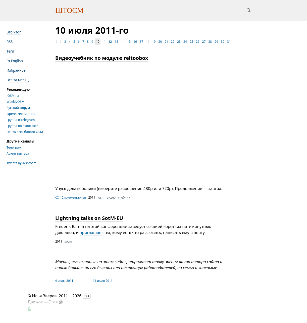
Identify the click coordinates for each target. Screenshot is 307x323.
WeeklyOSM (15, 101)
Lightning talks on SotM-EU (89, 218)
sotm (68, 241)
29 (216, 41)
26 (197, 41)
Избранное (16, 70)
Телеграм (14, 147)
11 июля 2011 (102, 281)
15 (129, 41)
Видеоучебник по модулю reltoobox (101, 58)
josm (100, 197)
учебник (124, 197)
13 (116, 41)
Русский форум (18, 107)
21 (166, 41)
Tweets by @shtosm (21, 163)
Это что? (14, 32)
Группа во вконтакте (22, 125)
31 (229, 41)
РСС (87, 296)
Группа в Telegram (21, 119)
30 (222, 41)
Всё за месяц (18, 79)
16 (135, 41)
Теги (10, 51)
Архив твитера (18, 153)
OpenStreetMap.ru (21, 113)
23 (179, 41)
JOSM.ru (13, 95)
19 (154, 41)
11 (104, 41)
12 (110, 41)
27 (204, 41)
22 (172, 41)
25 (191, 41)
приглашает (91, 232)
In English (15, 60)
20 (160, 41)
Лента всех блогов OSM (25, 131)
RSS (10, 41)
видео (111, 197)
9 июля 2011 (64, 281)
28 (210, 41)
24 (185, 41)
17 (141, 41)
